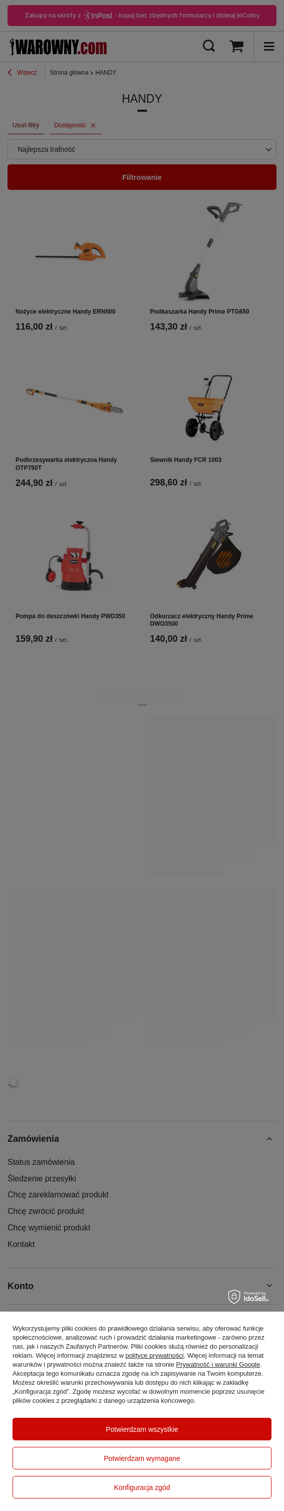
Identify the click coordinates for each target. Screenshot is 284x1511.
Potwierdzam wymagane (142, 1458)
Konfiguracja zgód (142, 1487)
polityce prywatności (154, 1355)
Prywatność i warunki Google (218, 1364)
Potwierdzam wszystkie (142, 1429)
